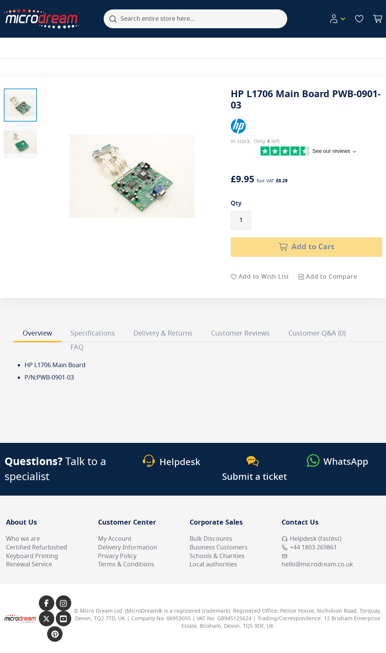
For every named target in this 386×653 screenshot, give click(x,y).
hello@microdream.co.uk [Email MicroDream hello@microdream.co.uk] (317, 561)
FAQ (77, 347)
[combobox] (195, 18)
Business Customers (219, 547)
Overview (37, 333)
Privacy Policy (117, 556)
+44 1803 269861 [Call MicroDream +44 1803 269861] (309, 547)
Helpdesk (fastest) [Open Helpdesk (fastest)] (312, 538)
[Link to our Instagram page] (63, 603)
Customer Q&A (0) (317, 333)
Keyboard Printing (32, 556)
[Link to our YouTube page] (63, 618)
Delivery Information (127, 547)
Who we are (23, 538)
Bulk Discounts (211, 538)
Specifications (92, 333)
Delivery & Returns (163, 333)
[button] (20, 105)
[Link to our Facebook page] (46, 603)
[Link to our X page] (46, 618)
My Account (115, 538)
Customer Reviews (240, 333)
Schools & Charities (217, 556)
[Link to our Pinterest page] (55, 634)
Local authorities (213, 564)
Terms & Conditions (126, 564)
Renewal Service (29, 564)
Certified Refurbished (36, 547)
